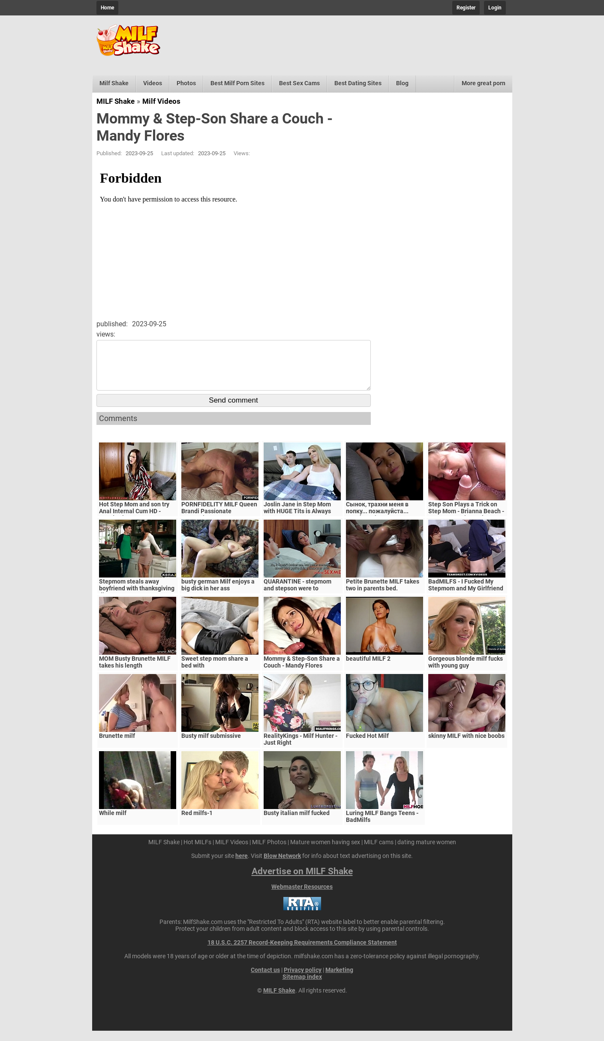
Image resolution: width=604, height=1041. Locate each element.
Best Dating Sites (358, 83)
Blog (402, 83)
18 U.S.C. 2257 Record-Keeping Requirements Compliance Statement (302, 952)
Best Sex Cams (299, 83)
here (241, 866)
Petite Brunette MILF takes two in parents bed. (382, 595)
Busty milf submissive (211, 746)
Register (466, 8)
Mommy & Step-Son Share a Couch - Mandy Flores (302, 672)
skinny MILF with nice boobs (466, 746)
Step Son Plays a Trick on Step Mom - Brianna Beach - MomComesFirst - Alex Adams (466, 525)
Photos (186, 83)
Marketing (339, 980)
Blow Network (282, 866)
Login (495, 8)
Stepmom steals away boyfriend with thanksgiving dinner (136, 598)
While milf (112, 823)
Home (107, 8)
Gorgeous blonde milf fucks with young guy (465, 672)
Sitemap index (302, 987)
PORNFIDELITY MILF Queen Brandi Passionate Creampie (219, 521)
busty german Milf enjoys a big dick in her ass (218, 595)
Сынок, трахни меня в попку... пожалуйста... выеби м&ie (377, 521)
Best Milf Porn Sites (237, 83)
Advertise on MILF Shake (302, 881)
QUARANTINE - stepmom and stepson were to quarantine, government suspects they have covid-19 (302, 602)
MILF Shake (115, 101)
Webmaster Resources (302, 897)
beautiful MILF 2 (368, 668)
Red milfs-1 (197, 823)
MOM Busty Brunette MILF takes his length (135, 672)
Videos (152, 83)
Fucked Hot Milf (367, 746)
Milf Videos (161, 101)
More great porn (483, 83)
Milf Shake (114, 83)
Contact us (265, 980)
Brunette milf (117, 746)
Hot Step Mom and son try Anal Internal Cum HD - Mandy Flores (134, 521)
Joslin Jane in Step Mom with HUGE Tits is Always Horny (297, 521)
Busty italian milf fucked (297, 823)
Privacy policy (303, 980)
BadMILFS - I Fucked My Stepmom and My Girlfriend (465, 595)
